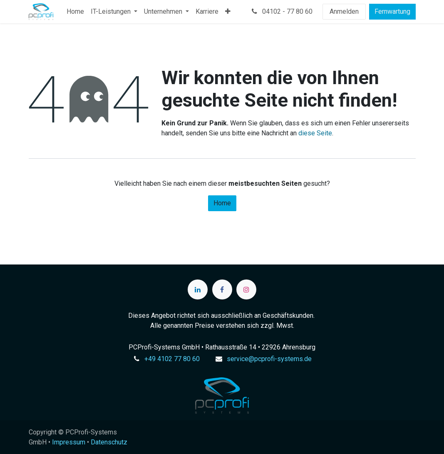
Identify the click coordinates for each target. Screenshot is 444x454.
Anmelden (344, 11)
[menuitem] (75, 11)
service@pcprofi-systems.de (269, 359)
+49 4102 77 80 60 (172, 359)
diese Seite (315, 133)
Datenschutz (109, 442)
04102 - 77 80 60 (281, 11)
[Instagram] (246, 289)
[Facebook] (222, 289)
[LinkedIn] (198, 289)
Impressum (68, 442)
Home (222, 203)
